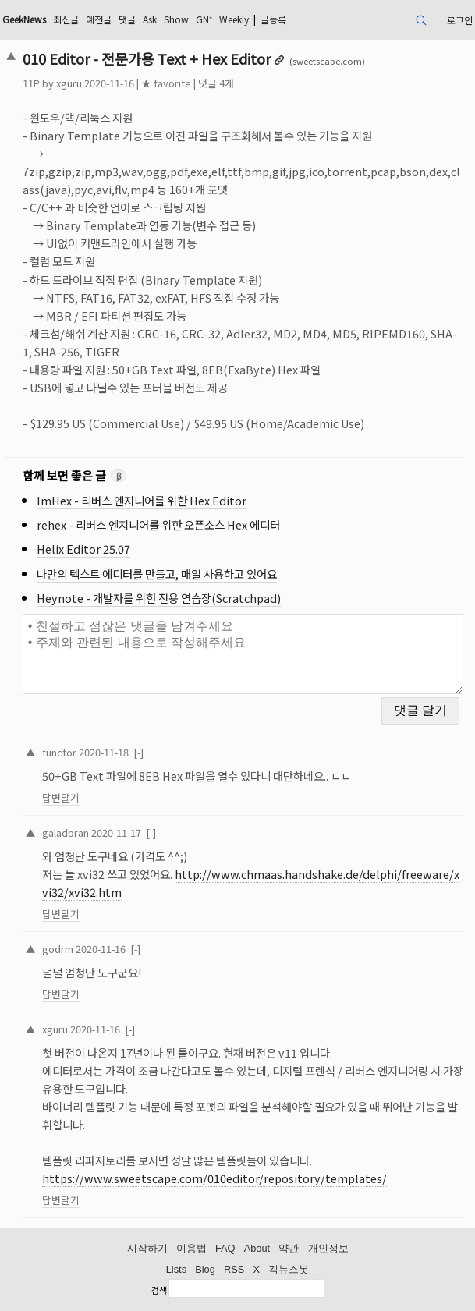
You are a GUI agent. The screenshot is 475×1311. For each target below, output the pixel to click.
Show (176, 19)
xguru (69, 83)
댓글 (127, 19)
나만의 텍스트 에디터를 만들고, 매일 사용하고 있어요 (157, 573)
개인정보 (328, 1248)
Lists (176, 1269)
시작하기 (147, 1248)
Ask (150, 19)
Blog (205, 1269)
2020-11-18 (104, 752)
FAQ (225, 1248)
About (257, 1248)
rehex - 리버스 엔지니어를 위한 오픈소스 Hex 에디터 (158, 524)
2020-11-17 (116, 832)
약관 (288, 1248)
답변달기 (61, 797)
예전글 (99, 19)
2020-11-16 (101, 948)
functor (59, 752)
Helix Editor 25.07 (83, 548)
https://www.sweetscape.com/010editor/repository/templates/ (214, 1178)
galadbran (65, 832)
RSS (234, 1269)
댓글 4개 (216, 83)
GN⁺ (204, 19)
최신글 (66, 19)
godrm (57, 948)
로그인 (460, 20)
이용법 (191, 1248)
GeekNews (24, 19)
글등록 (273, 19)
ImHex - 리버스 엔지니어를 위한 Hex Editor (141, 500)
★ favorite (166, 83)
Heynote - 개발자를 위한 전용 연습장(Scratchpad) (159, 598)
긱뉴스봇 (288, 1269)
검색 (159, 1290)
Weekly (234, 19)
